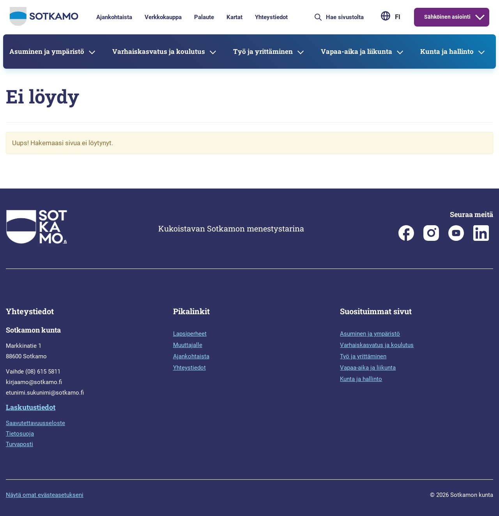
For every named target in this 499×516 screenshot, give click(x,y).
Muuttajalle (187, 345)
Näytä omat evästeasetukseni (44, 494)
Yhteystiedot (271, 17)
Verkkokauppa (163, 17)
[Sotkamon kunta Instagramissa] (431, 238)
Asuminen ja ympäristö (46, 51)
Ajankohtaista (114, 17)
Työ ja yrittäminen (263, 51)
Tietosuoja (20, 433)
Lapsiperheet (190, 333)
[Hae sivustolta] (350, 17)
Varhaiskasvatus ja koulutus (158, 51)
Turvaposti (19, 444)
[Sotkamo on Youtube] (456, 238)
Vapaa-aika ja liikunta (356, 51)
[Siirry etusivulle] (44, 24)
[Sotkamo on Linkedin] (481, 238)
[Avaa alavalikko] (480, 17)
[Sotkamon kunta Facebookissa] (406, 238)
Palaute (204, 17)
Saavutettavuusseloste (35, 423)
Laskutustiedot (30, 407)
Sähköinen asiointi (447, 17)
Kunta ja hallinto (447, 51)
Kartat (234, 17)
